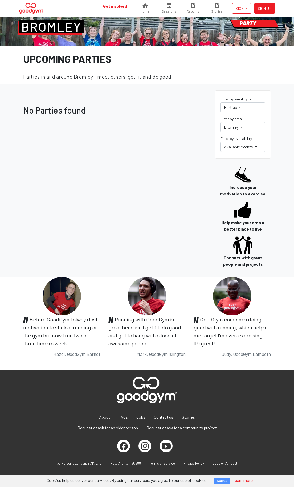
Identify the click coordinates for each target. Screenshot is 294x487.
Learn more (242, 480)
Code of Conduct (225, 463)
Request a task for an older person (107, 427)
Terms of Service (162, 463)
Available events (239, 146)
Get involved (115, 6)
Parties (231, 107)
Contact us (163, 417)
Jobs (140, 417)
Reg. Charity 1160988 (125, 463)
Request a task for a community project (181, 427)
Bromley (51, 26)
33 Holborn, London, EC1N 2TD (79, 463)
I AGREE (222, 480)
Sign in (242, 8)
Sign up (264, 8)
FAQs (123, 417)
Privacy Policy (193, 463)
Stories (188, 417)
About (104, 417)
